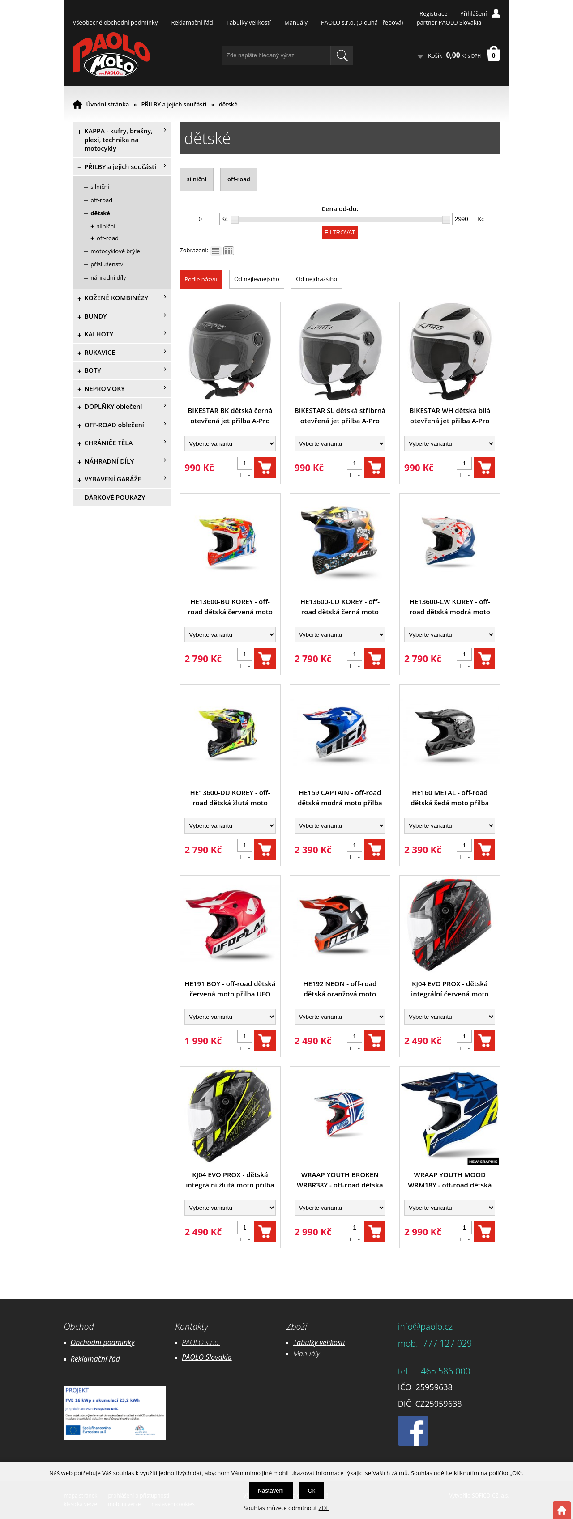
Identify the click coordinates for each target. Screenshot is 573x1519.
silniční (196, 179)
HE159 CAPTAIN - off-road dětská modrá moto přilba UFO (340, 798)
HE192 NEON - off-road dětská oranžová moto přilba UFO (339, 989)
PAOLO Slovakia (206, 1357)
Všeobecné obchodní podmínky (115, 22)
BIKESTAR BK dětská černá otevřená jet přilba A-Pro (230, 415)
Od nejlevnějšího (256, 279)
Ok (312, 1490)
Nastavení (271, 1490)
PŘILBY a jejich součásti (174, 104)
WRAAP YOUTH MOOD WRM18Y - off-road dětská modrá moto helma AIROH (449, 1180)
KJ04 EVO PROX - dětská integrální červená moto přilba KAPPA (449, 989)
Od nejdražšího (316, 279)
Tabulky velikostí (249, 22)
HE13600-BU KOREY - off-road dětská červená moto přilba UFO (230, 607)
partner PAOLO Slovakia (448, 22)
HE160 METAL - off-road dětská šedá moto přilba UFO (450, 798)
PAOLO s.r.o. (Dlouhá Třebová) (362, 22)
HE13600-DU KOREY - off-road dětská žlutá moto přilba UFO (230, 798)
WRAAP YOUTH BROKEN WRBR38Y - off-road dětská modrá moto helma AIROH (340, 1180)
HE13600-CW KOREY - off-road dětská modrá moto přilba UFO (449, 607)
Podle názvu (200, 279)
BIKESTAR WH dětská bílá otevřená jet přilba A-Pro (449, 415)
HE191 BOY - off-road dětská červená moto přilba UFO (229, 988)
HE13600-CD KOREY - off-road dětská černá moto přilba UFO (340, 607)
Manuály (296, 22)
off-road (238, 179)
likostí (335, 1342)
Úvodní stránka (107, 104)
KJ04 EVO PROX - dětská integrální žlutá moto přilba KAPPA (230, 1180)
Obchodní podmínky (103, 1342)
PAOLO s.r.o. (201, 1342)
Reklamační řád (192, 22)
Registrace (433, 13)
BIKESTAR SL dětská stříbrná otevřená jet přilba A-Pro (340, 415)
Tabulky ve (309, 1342)
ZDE (324, 1508)
